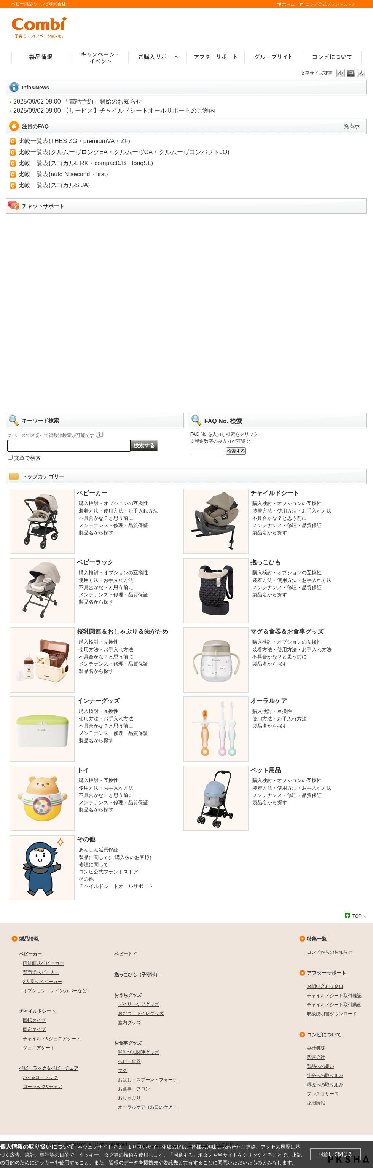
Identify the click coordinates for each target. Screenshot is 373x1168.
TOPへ (359, 915)
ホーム (288, 4)
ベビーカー (92, 493)
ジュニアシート (39, 1047)
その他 (86, 839)
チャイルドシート (274, 493)
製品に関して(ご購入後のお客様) (115, 857)
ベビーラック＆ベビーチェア (48, 1068)
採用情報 (316, 1103)
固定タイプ (34, 1029)
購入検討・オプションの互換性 (113, 503)
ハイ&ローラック (40, 1077)
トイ (83, 770)
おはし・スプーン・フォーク (147, 1079)
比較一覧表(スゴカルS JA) (54, 185)
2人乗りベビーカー (42, 981)
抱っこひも (265, 562)
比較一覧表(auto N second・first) (63, 174)
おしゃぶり (129, 1098)
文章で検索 (27, 458)
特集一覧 (317, 939)
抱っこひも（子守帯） (137, 974)
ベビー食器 (129, 1061)
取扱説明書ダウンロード (332, 1014)
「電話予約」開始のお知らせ (102, 101)
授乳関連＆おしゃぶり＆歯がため (122, 631)
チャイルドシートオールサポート (116, 886)
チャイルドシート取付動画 (334, 1004)
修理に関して (93, 864)
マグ (122, 1070)
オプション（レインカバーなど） (57, 990)
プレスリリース (323, 1093)
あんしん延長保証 (98, 849)
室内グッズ (129, 1022)
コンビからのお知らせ (329, 952)
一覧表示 (349, 126)
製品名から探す (96, 532)
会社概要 (316, 1048)
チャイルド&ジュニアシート (52, 1038)
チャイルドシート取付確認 (334, 995)
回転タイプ (34, 1020)
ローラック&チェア (42, 1086)
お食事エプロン (134, 1089)
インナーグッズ (98, 701)
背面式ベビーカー (41, 972)
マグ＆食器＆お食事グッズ (287, 631)
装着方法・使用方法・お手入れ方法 (118, 511)
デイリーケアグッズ (138, 1004)
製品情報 (29, 939)
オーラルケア (268, 701)
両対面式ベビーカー (43, 963)
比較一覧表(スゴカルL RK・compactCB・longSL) (85, 163)
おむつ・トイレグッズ (141, 1013)
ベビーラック (95, 562)
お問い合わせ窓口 (325, 986)
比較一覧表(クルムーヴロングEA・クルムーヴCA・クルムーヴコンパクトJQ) (124, 152)
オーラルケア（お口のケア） (147, 1107)
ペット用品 (265, 770)
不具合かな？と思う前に (106, 518)
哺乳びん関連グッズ (138, 1052)
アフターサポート (326, 973)
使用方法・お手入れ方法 (106, 580)
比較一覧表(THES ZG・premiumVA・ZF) (74, 141)
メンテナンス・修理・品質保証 (113, 525)
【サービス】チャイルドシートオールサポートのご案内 (139, 110)
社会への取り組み (325, 1075)
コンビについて (324, 1034)
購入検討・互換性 (98, 642)
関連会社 (316, 1057)
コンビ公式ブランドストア (331, 4)
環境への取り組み (325, 1084)
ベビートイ (125, 954)
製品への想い (320, 1066)
